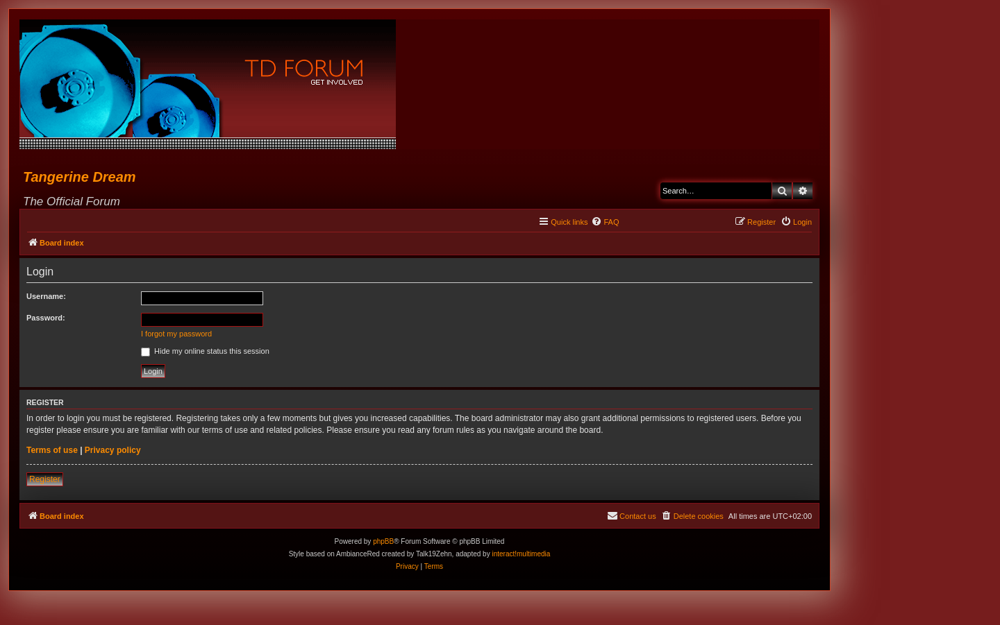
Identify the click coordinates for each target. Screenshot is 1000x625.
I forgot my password (176, 333)
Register (44, 479)
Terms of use (52, 450)
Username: (46, 296)
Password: (45, 318)
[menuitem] (605, 222)
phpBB (383, 541)
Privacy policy (113, 450)
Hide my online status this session (205, 351)
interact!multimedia (521, 554)
